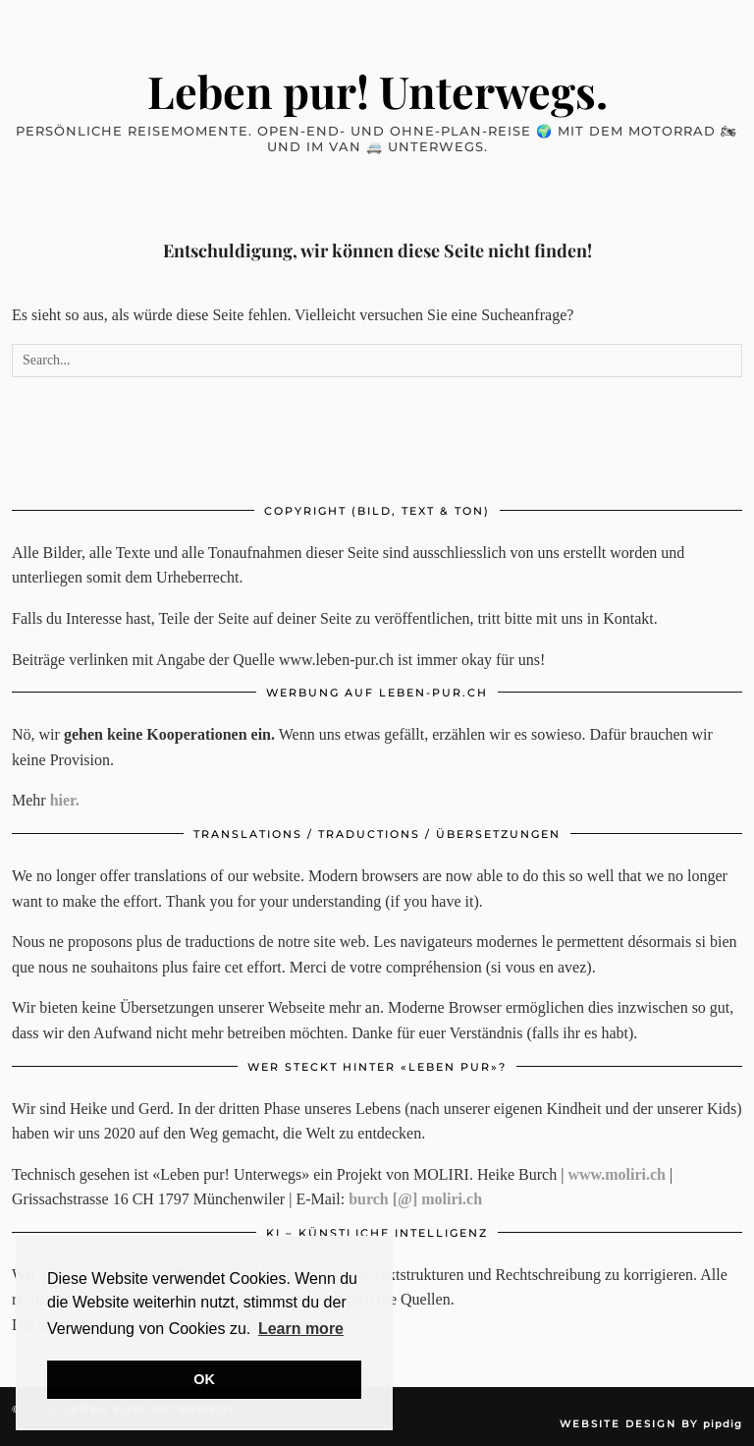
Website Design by (651, 1424)
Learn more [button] (301, 1328)
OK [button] (204, 1379)
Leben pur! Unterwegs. (377, 90)
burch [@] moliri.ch (415, 1199)
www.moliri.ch (616, 1174)
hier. (65, 800)
